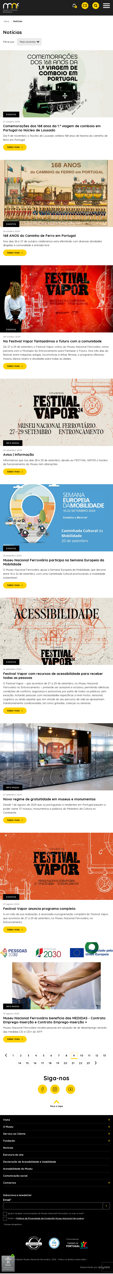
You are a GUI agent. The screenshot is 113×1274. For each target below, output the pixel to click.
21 (77, 1063)
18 (54, 1063)
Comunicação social (15, 1176)
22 (85, 1063)
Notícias (8, 1148)
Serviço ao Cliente (14, 1134)
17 (46, 1063)
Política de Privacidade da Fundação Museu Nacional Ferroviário (50, 1219)
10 (86, 1055)
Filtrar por (8, 41)
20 (70, 1063)
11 (94, 1055)
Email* (7, 1200)
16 (38, 1063)
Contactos (9, 1183)
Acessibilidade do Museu (18, 1169)
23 (93, 1063)
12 (102, 1055)
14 (22, 1063)
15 (30, 1063)
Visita (6, 1120)
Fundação (9, 1141)
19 (62, 1063)
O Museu (8, 1127)
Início (6, 21)
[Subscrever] (106, 1206)
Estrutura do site (13, 1155)
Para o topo (56, 1104)
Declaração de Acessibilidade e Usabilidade (29, 1162)
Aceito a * (46, 1219)
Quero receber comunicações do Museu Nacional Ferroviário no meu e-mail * (46, 1214)
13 (14, 1063)
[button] (74, 5)
